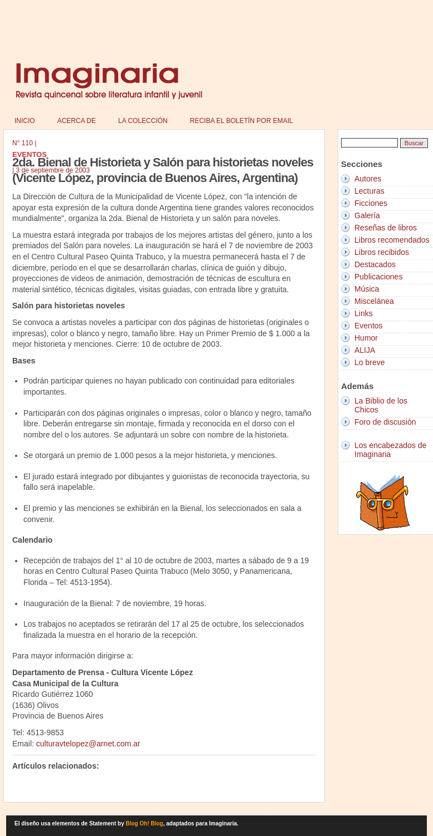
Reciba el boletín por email (241, 121)
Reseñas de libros (385, 227)
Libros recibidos (381, 252)
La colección (143, 121)
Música (366, 288)
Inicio (24, 121)
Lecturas (369, 190)
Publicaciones (378, 276)
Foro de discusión (385, 421)
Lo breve (369, 362)
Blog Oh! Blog (144, 823)
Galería (367, 215)
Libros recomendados (392, 239)
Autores (367, 178)
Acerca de (76, 121)
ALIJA (364, 350)
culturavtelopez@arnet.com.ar (88, 743)
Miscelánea (374, 301)
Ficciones (370, 203)
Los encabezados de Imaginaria (390, 450)
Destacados (375, 264)
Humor (366, 337)
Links (363, 313)
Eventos (368, 325)
